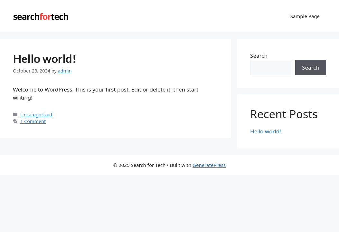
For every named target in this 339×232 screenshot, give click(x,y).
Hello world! (44, 58)
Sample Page (305, 16)
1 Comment (33, 121)
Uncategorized (36, 114)
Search (259, 55)
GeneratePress (209, 165)
